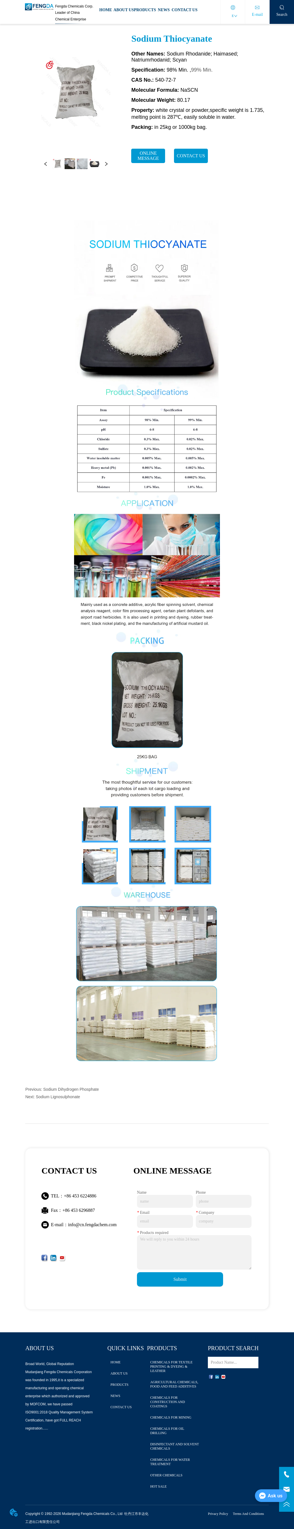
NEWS (164, 10)
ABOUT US (123, 10)
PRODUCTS (145, 10)
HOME (105, 10)
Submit (180, 1279)
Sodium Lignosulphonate (58, 1096)
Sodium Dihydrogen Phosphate (71, 1089)
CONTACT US (185, 10)
